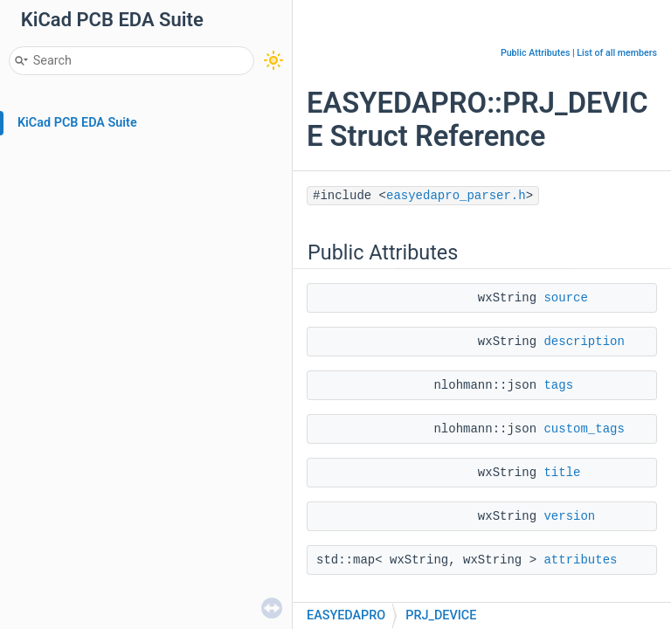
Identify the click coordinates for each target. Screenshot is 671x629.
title (561, 473)
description (583, 342)
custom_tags (583, 429)
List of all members (617, 53)
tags (558, 385)
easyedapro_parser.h (456, 196)
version (569, 516)
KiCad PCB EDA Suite (77, 122)
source (565, 298)
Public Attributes (536, 53)
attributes (580, 560)
